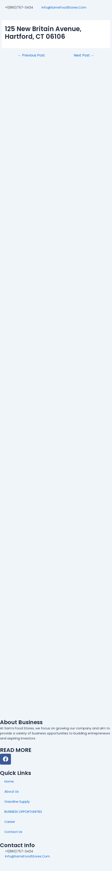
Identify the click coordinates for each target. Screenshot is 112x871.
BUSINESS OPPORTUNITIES (23, 811)
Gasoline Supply (17, 801)
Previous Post (31, 55)
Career (9, 822)
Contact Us (13, 832)
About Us (11, 791)
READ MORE (15, 750)
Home (9, 781)
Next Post (84, 55)
